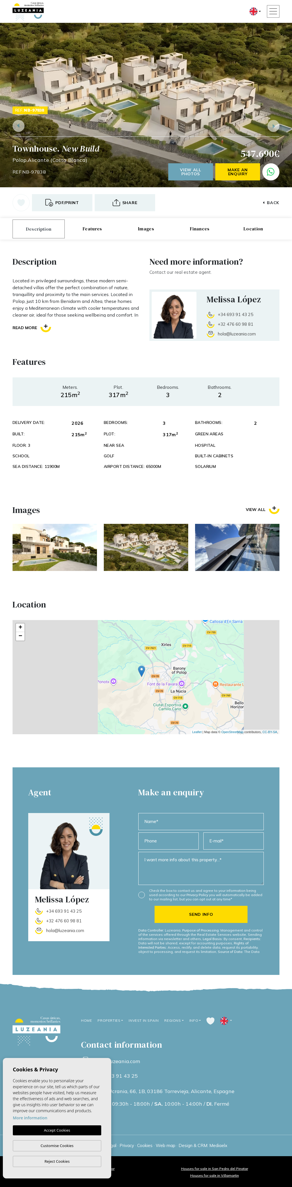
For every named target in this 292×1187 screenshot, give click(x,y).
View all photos (190, 171)
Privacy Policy (197, 895)
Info (193, 1020)
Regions (172, 1020)
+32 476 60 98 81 (235, 324)
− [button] (20, 636)
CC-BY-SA (269, 732)
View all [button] (262, 509)
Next (273, 126)
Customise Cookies (56, 1145)
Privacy (126, 1145)
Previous (19, 126)
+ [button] (20, 627)
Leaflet (197, 732)
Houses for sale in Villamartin (214, 1175)
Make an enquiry (238, 171)
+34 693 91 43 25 (235, 314)
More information (30, 1118)
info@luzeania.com (117, 1061)
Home (86, 1020)
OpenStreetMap (232, 732)
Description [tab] (39, 229)
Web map (165, 1145)
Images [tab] (146, 229)
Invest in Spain (144, 1020)
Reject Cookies (57, 1161)
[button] (125, 202)
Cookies (145, 1145)
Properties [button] (109, 1020)
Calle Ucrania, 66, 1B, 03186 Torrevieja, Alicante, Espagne (164, 1091)
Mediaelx (218, 1145)
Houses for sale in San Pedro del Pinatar (214, 1168)
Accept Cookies (57, 1130)
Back (271, 202)
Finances (200, 229)
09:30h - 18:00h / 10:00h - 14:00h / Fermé (162, 1104)
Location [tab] (253, 229)
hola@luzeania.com (237, 334)
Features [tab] (92, 229)
